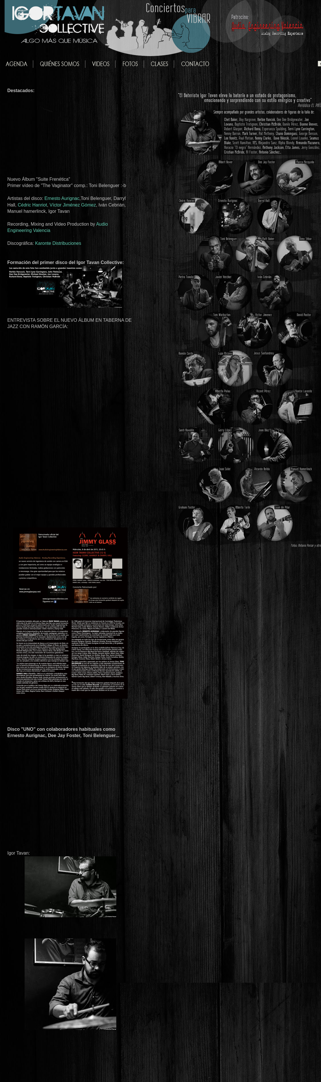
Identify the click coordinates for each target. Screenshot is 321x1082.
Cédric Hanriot (32, 204)
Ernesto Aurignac (61, 198)
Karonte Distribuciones (58, 243)
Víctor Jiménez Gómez (73, 204)
